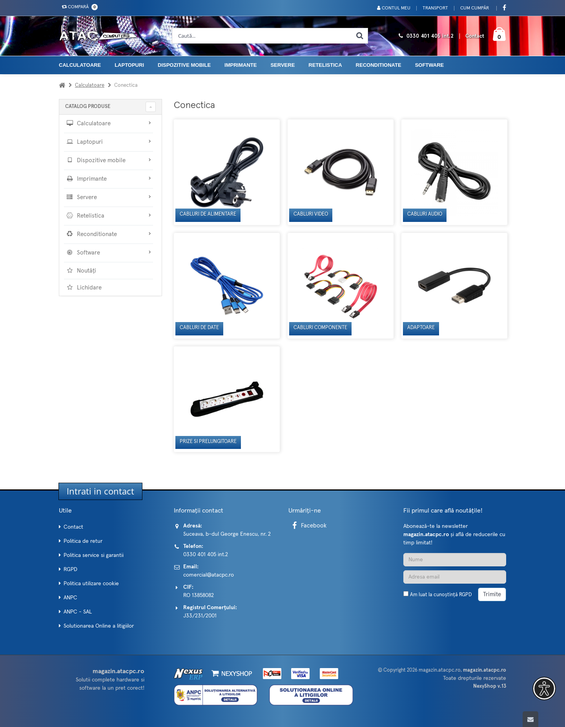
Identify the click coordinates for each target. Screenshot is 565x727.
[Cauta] (360, 35)
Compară (78, 7)
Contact (474, 36)
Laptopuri (129, 65)
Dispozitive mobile (184, 65)
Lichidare (84, 287)
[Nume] (454, 559)
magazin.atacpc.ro (440, 670)
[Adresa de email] (454, 577)
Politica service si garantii (94, 555)
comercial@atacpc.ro (208, 575)
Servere (282, 65)
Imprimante (240, 65)
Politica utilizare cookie (91, 583)
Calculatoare (80, 65)
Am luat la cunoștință (441, 594)
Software (429, 65)
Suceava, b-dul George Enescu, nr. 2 (227, 534)
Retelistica (325, 65)
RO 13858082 (198, 595)
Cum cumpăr (474, 8)
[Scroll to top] (530, 719)
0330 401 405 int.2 (430, 36)
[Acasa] (62, 85)
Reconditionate (378, 65)
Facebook (308, 526)
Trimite (492, 594)
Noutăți (81, 270)
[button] (544, 689)
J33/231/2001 (200, 616)
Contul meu (393, 8)
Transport (435, 8)
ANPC (70, 598)
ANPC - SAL (78, 612)
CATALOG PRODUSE (87, 106)
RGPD (70, 569)
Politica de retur (83, 541)
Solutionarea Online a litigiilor (99, 626)
